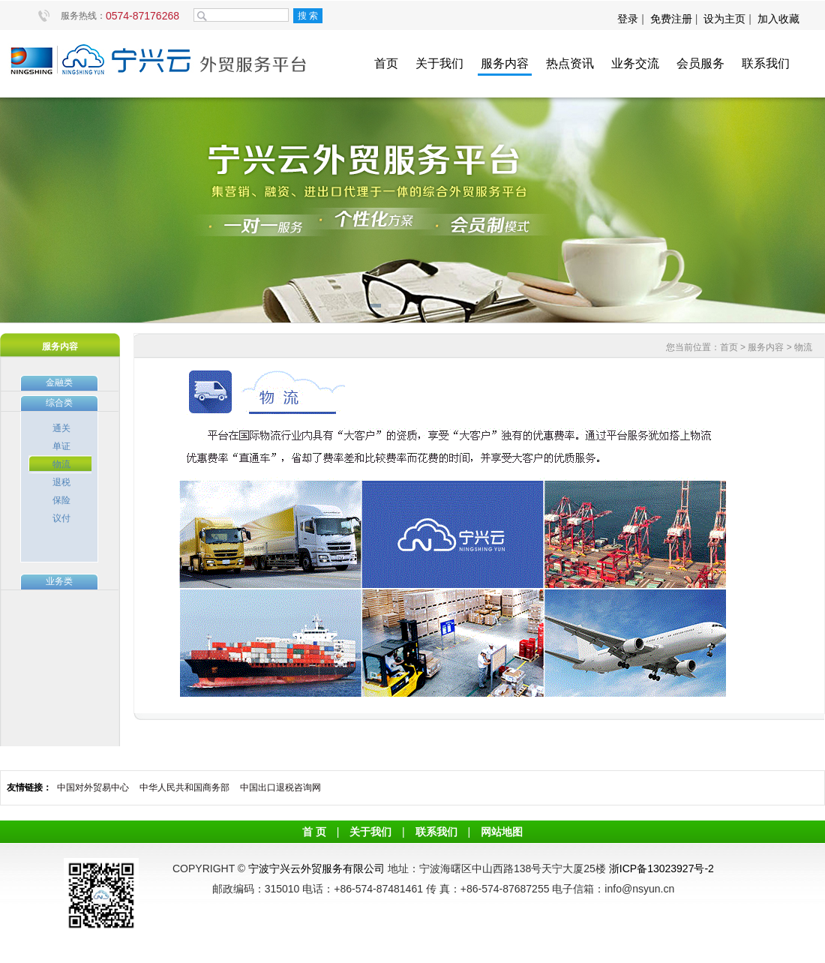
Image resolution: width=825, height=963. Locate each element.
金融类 (59, 382)
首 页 (314, 832)
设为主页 (725, 19)
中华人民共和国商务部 (185, 787)
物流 (61, 464)
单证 (61, 446)
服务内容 (505, 63)
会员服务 (700, 63)
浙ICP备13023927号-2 (661, 868)
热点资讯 (570, 63)
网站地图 (502, 832)
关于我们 (440, 63)
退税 (61, 482)
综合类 (59, 403)
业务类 (59, 581)
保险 (61, 500)
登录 (629, 19)
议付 (61, 518)
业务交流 (635, 63)
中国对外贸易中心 (93, 787)
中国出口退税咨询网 (280, 787)
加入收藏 (779, 19)
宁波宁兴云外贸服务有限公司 (316, 868)
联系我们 (766, 63)
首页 (386, 63)
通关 (61, 428)
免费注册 (671, 19)
